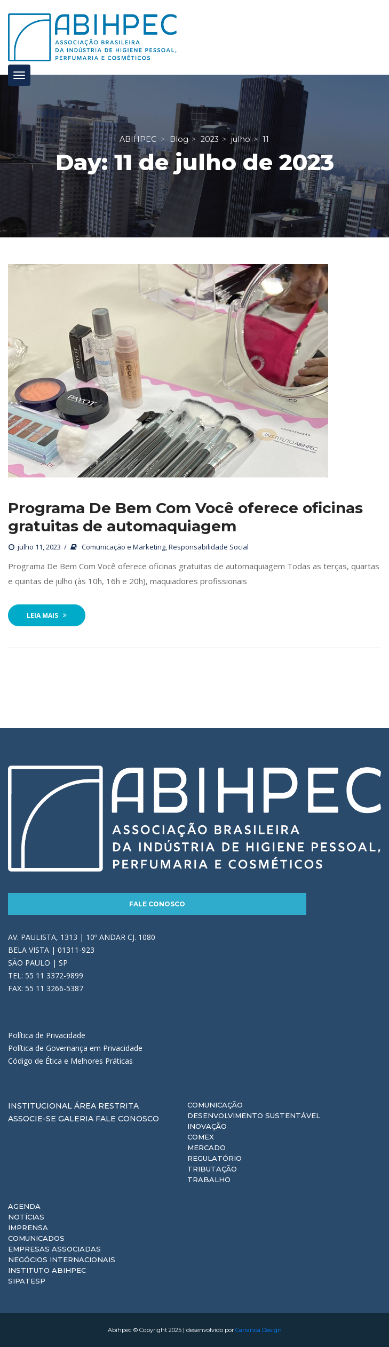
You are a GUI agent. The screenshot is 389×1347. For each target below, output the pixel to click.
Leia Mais (47, 615)
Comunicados (36, 1238)
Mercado (206, 1147)
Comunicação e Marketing (123, 547)
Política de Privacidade (46, 1035)
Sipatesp (26, 1281)
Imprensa (28, 1227)
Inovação (207, 1126)
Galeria (75, 1118)
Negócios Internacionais (61, 1259)
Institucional (40, 1106)
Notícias (26, 1217)
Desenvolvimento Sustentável (253, 1115)
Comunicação (215, 1105)
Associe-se (32, 1118)
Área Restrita (106, 1106)
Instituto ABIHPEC (47, 1270)
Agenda (24, 1206)
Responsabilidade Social (209, 547)
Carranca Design (258, 1330)
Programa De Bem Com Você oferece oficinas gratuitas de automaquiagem (185, 517)
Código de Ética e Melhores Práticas (70, 1061)
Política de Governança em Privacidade (75, 1048)
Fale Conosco (157, 904)
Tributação (212, 1169)
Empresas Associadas (54, 1249)
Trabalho (209, 1179)
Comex (200, 1137)
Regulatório (214, 1158)
